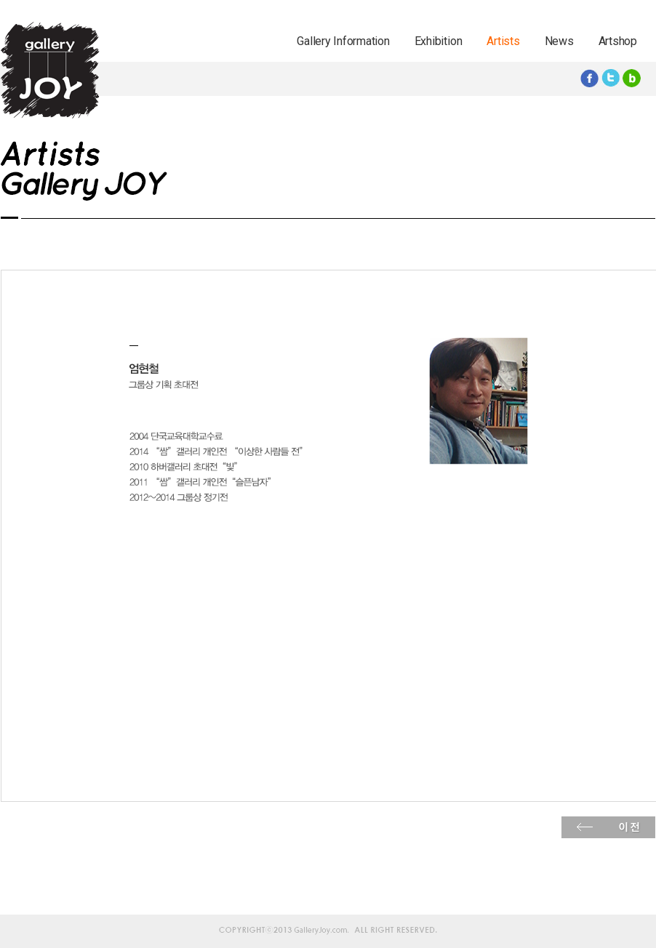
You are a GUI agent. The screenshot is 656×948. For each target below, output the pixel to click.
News (559, 41)
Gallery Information (343, 41)
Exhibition (439, 41)
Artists (503, 41)
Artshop (618, 41)
